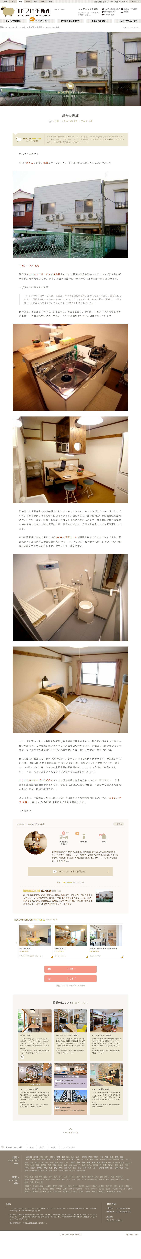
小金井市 (115, 1189)
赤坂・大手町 (104, 1177)
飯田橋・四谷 (93, 1177)
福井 (68, 1159)
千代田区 (100, 1189)
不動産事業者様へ (99, 21)
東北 (13, 2)
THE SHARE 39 (64, 1081)
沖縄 (116, 1168)
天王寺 (27, 1165)
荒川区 (27, 1189)
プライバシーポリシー (114, 1220)
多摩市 (35, 1191)
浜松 (127, 1159)
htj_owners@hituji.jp (124, 1211)
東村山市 (102, 1191)
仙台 (72, 1157)
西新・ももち (70, 1170)
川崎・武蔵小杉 (77, 1179)
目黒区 (94, 1186)
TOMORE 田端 (62, 1108)
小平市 (86, 1189)
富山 (73, 1159)
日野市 (74, 1191)
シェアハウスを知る (88, 9)
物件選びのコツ (108, 12)
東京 (24, 27)
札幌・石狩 (44, 1157)
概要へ (119, 824)
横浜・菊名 (66, 1179)
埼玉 (106, 1157)
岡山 (50, 1168)
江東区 (128, 1186)
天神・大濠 (43, 1170)
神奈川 (96, 1157)
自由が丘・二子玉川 (43, 1179)
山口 (65, 1168)
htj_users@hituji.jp (123, 1208)
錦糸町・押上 (29, 1179)
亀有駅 (39, 27)
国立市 (50, 1191)
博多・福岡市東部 (31, 1170)
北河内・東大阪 (92, 1165)
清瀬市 (129, 1189)
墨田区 (52, 1189)
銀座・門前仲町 (116, 1177)
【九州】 (101, 1168)
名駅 (78, 1159)
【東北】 (53, 1157)
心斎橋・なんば (125, 1162)
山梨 (53, 1159)
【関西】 (73, 1162)
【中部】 (28, 1159)
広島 (45, 1168)
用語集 (124, 12)
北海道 (5, 2)
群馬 (116, 1157)
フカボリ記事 (87, 121)
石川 (58, 1159)
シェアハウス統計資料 (127, 21)
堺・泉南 (103, 1165)
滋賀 (98, 1162)
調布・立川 (56, 1179)
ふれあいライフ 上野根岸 (101, 1035)
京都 (83, 1162)
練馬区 (88, 1186)
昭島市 (88, 1191)
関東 (20, 2)
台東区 (101, 1186)
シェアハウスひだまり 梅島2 (67, 1035)
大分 (111, 1168)
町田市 (122, 1189)
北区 (115, 1186)
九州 (50, 2)
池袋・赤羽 (48, 1177)
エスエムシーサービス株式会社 (43, 274)
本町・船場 (35, 1165)
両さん (30, 163)
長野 (38, 1159)
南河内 (110, 1165)
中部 (28, 2)
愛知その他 (39, 1162)
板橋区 (42, 1186)
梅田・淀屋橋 (113, 1162)
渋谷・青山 (29, 1177)
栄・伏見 (85, 1159)
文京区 (45, 1189)
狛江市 (81, 1191)
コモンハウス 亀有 (52, 27)
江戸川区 (109, 1186)
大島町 (119, 1191)
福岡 (106, 1168)
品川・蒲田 (58, 1177)
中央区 (58, 1189)
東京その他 (39, 1182)
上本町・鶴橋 (62, 1165)
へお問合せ (69, 871)
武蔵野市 (79, 1189)
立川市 (108, 1189)
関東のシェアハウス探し (9, 27)
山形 (63, 1157)
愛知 (33, 1159)
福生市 (94, 1191)
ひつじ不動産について (70, 21)
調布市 (71, 1189)
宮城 (58, 1157)
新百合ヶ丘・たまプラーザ (94, 1179)
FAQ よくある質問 (129, 9)
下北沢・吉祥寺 (80, 1177)
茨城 (121, 1157)
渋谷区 (81, 1186)
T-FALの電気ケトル (66, 537)
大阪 (78, 1162)
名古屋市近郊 (114, 1159)
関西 (35, 2)
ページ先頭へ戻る (70, 1133)
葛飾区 (33, 1189)
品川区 (121, 1186)
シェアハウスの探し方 (110, 9)
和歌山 (104, 1162)
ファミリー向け (41, 21)
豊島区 (61, 1186)
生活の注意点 (107, 14)
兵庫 (88, 1162)
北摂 (83, 1165)
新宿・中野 (39, 1177)
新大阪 (43, 1165)
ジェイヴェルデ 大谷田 (29, 1089)
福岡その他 (81, 1170)
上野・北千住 (69, 1177)
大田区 (48, 1186)
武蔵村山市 (111, 1191)
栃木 (111, 1157)
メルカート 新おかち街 (101, 1089)
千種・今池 (94, 1159)
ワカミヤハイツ (26, 1035)
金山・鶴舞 (104, 1159)
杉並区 (35, 1186)
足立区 (31, 27)
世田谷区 (28, 1186)
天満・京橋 (52, 1165)
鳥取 (60, 1168)
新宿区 (55, 1186)
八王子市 (43, 1191)
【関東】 (84, 1157)
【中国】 (39, 1168)
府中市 (93, 1189)
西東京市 (57, 1191)
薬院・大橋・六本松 (56, 1170)
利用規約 (109, 1216)
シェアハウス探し (13, 21)
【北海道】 (29, 1157)
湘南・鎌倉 (110, 1179)
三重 (63, 1159)
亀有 (45, 163)
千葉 (101, 1157)
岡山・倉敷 (77, 1168)
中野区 (68, 1186)
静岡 (43, 1159)
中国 (43, 2)
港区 (39, 1189)
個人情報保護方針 (31, 1223)
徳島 (55, 1168)
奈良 (93, 1162)
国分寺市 (28, 1191)
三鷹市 (65, 1189)
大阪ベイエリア (74, 1165)
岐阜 (48, 1159)
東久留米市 (66, 1191)
